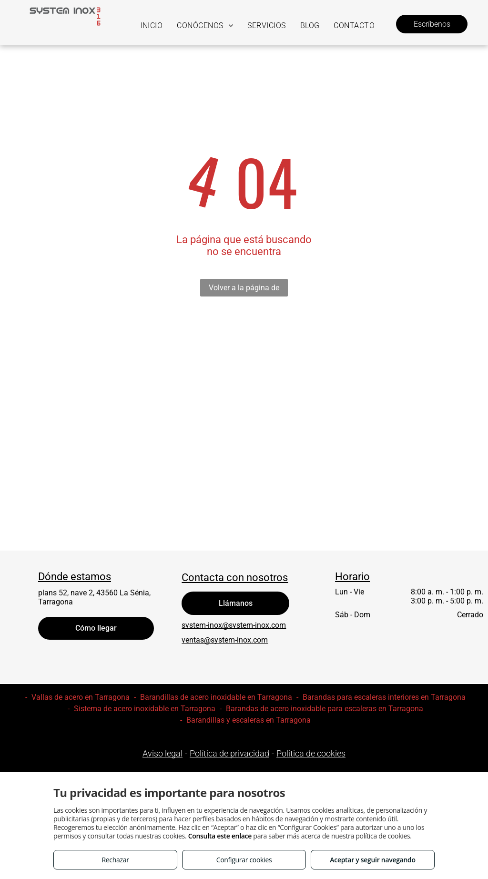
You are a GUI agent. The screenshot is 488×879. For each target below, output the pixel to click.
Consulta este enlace (220, 835)
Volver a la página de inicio (244, 289)
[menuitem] (151, 25)
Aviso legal (162, 753)
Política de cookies (311, 753)
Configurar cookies (244, 859)
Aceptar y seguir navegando (372, 859)
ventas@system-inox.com (225, 639)
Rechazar (115, 859)
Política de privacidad (229, 753)
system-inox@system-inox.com (234, 625)
